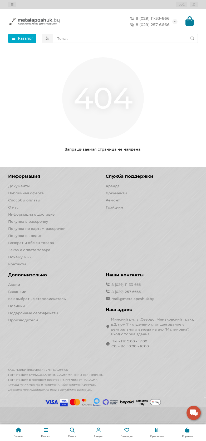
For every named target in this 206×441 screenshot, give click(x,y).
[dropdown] (12, 4)
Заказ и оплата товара (29, 250)
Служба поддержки (129, 176)
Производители (23, 320)
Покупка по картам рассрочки (37, 228)
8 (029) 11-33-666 (149, 18)
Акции (14, 284)
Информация (24, 176)
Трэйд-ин (114, 207)
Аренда (113, 186)
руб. (182, 4)
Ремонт (113, 200)
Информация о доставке (31, 214)
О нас (13, 207)
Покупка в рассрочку (28, 221)
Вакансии (17, 292)
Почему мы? (20, 257)
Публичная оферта (26, 193)
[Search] (125, 38)
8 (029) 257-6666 (149, 25)
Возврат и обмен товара (31, 243)
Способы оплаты (24, 200)
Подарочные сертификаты (33, 313)
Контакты (17, 264)
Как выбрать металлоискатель (37, 299)
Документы (19, 186)
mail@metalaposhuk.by (132, 299)
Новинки (16, 306)
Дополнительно (27, 274)
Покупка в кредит (25, 236)
